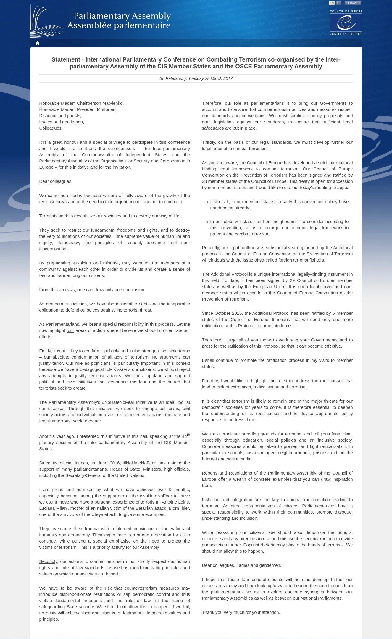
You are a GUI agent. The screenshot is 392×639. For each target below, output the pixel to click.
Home (37, 43)
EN (332, 2)
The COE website (346, 22)
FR (339, 2)
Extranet (353, 2)
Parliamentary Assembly (101, 21)
